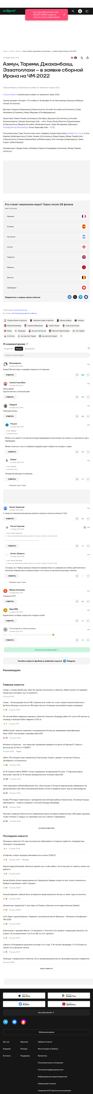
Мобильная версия (46, 1032)
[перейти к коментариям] (72, 57)
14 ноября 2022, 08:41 (16, 612)
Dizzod (13, 459)
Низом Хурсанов (16, 507)
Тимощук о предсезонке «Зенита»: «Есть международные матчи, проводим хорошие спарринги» (46, 958)
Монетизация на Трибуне (48, 1049)
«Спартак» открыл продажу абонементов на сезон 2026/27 (29, 855)
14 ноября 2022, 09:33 (16, 385)
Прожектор (42, 1056)
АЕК (52, 127)
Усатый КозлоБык (17, 382)
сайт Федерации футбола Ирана (24, 313)
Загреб (6, 127)
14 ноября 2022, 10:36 (16, 593)
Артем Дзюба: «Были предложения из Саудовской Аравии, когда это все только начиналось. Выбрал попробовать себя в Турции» (44, 881)
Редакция (7, 1049)
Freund (13, 423)
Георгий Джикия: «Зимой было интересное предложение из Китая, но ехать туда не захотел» (44, 894)
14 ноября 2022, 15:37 (16, 631)
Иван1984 (13, 609)
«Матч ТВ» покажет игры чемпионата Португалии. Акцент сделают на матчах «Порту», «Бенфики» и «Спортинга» (41, 759)
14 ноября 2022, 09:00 (16, 407)
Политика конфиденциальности (50, 1070)
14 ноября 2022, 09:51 (17, 427)
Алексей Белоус (20, 310)
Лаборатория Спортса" (47, 1083)
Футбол (11, 51)
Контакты (7, 1056)
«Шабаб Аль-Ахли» (75, 133)
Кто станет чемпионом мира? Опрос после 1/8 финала (39, 204)
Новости (18, 51)
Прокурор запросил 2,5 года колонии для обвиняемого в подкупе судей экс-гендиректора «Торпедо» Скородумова (43, 842)
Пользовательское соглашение (50, 1063)
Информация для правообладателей (52, 1076)
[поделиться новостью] (87, 57)
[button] (88, 364)
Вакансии (24, 1042)
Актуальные (30, 349)
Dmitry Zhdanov (17, 553)
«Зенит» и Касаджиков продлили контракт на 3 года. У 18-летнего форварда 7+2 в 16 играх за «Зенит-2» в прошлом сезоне (45, 946)
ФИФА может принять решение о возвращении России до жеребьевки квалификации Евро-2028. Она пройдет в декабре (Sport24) (41, 732)
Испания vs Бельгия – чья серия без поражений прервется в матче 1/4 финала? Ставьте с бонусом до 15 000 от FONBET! (43, 746)
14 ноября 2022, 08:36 (16, 510)
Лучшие (19, 349)
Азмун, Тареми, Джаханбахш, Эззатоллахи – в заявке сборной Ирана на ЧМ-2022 (49, 51)
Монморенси (15, 363)
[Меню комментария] (88, 364)
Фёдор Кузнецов (17, 590)
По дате (8, 349)
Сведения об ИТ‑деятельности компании (54, 1090)
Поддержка (25, 1056)
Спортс (5, 51)
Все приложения (46, 1012)
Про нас (6, 1042)
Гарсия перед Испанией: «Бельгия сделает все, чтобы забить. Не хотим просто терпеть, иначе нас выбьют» (46, 867)
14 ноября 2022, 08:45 (17, 556)
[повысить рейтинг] (77, 375)
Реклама (23, 1049)
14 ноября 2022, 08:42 (16, 366)
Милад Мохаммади (19, 127)
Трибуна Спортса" (45, 1042)
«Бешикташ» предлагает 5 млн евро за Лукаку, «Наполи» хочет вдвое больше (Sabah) (41, 905)
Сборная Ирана (10, 94)
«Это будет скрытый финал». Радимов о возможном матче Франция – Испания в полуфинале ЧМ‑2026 (45, 918)
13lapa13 (13, 404)
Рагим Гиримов (17, 526)
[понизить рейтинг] (88, 375)
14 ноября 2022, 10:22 (17, 462)
